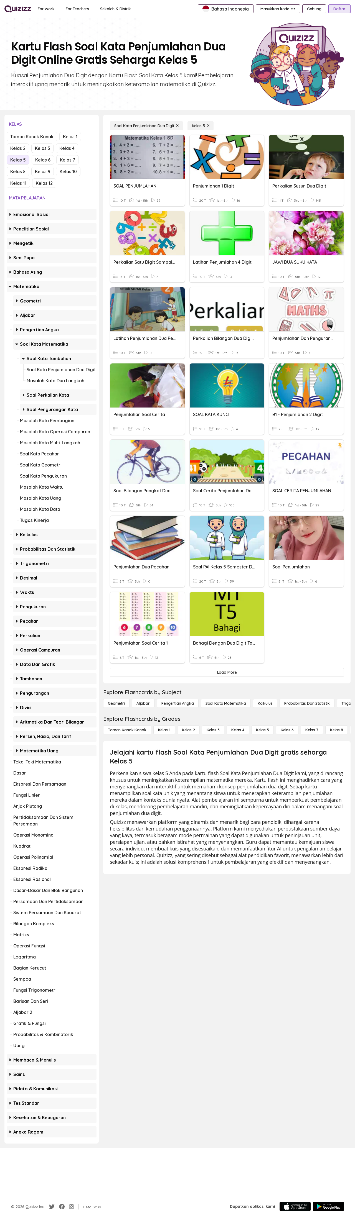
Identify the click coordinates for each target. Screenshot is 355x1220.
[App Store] (295, 1206)
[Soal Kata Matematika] (226, 703)
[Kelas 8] (336, 730)
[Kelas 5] (200, 125)
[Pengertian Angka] (178, 703)
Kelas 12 (44, 183)
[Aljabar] (143, 703)
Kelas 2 (18, 148)
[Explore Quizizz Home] (17, 8)
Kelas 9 (42, 171)
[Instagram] (71, 1206)
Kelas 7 (67, 160)
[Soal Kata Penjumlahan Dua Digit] (146, 125)
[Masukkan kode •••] (278, 8)
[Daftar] (339, 8)
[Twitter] (52, 1206)
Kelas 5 (18, 160)
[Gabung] (314, 8)
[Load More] (227, 672)
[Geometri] (116, 703)
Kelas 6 (42, 160)
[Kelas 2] (188, 730)
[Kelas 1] (164, 730)
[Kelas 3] (213, 730)
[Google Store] (328, 1206)
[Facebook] (62, 1206)
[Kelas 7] (312, 730)
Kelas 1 (70, 136)
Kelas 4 (67, 148)
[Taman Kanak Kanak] (127, 730)
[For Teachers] (77, 8)
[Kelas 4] (238, 730)
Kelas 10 (68, 171)
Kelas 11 (18, 183)
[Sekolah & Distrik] (115, 8)
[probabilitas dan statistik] (307, 703)
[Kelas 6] (287, 730)
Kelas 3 (42, 148)
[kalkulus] (265, 703)
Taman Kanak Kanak (32, 136)
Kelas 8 (18, 171)
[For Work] (46, 8)
